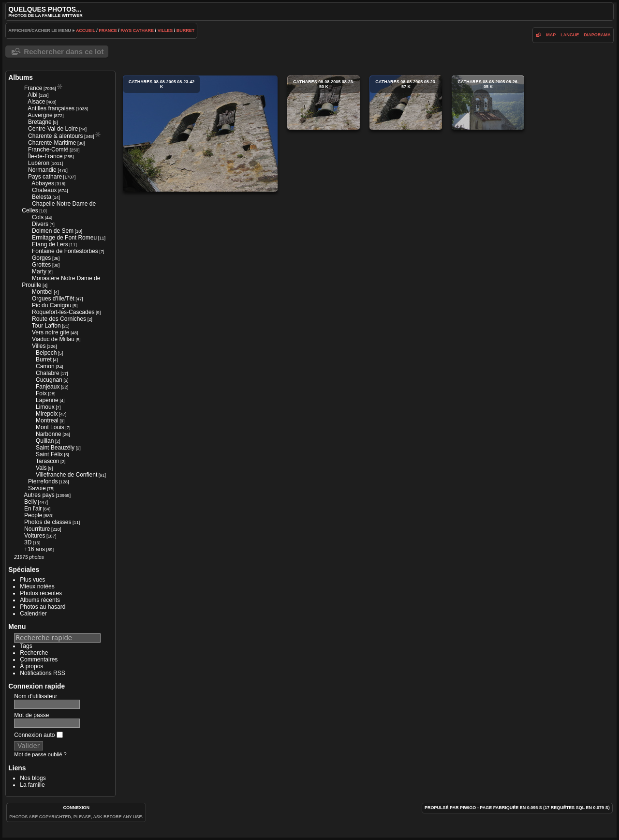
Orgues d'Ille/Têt (53, 298)
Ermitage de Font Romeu (64, 237)
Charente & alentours (55, 136)
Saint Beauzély (55, 447)
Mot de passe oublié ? (40, 754)
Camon (45, 366)
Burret (186, 30)
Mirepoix (47, 413)
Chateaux (44, 190)
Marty (39, 271)
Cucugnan (49, 379)
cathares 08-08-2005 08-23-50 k (323, 102)
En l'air (33, 508)
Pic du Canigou (51, 305)
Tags (26, 646)
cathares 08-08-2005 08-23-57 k (405, 102)
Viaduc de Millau (53, 339)
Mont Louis (50, 427)
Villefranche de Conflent (66, 474)
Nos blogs (32, 778)
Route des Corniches (59, 318)
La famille (32, 784)
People (33, 515)
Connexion (76, 807)
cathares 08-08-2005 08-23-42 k (200, 133)
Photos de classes (47, 522)
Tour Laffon (46, 325)
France (108, 30)
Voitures (34, 535)
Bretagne (40, 122)
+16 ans (34, 549)
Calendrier (33, 613)
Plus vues (32, 579)
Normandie (42, 169)
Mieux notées (37, 586)
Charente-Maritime (52, 142)
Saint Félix (49, 454)
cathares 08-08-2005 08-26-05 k (488, 102)
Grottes (41, 264)
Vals (41, 468)
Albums (20, 77)
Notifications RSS (42, 673)
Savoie (37, 488)
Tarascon (47, 461)
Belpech (46, 352)
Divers (40, 224)
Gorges (41, 258)
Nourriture (37, 528)
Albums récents (40, 600)
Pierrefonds (43, 481)
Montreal (47, 420)
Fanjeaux (47, 386)
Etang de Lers (50, 244)
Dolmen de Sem (53, 230)
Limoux (45, 407)
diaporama (597, 34)
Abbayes (42, 183)
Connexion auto (38, 735)
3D (27, 542)
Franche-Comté (48, 149)
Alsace (36, 101)
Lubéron (38, 163)
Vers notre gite (50, 332)
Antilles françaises (51, 108)
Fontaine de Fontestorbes (65, 251)
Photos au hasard (42, 606)
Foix (41, 393)
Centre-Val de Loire (53, 128)
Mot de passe (31, 715)
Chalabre (47, 373)
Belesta (41, 197)
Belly (30, 501)
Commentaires (39, 659)
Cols (38, 217)
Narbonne (48, 434)
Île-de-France (45, 156)
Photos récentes (41, 593)
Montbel (42, 291)
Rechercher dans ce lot (63, 51)
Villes (165, 30)
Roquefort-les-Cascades (63, 312)
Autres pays (39, 495)
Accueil (85, 30)
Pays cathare (137, 30)
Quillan (45, 440)
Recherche (34, 652)
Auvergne (40, 115)
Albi (32, 94)
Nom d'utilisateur (35, 696)
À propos (31, 666)
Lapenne (47, 400)
